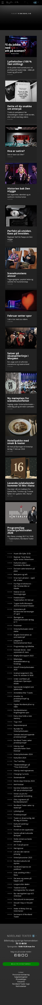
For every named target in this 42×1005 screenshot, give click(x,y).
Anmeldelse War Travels (20, 693)
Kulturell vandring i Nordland (18, 825)
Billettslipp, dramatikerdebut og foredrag (18, 661)
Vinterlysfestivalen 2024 (19, 754)
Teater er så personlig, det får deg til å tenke (21, 819)
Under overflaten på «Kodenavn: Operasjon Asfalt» (19, 681)
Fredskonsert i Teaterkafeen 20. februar (20, 598)
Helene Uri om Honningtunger (16, 593)
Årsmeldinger (21, 979)
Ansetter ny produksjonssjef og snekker (18, 698)
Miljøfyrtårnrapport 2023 (20, 655)
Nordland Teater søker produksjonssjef (19, 741)
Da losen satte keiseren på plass (21, 569)
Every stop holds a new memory (19, 717)
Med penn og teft (17, 574)
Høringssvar (15, 848)
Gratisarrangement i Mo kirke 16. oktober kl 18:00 (20, 674)
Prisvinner (14, 625)
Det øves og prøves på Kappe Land (19, 879)
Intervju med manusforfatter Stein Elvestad (18, 748)
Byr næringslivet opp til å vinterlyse (20, 894)
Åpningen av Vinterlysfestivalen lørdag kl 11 (20, 619)
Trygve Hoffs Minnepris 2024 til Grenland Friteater (20, 604)
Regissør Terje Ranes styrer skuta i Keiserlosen (20, 558)
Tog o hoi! (14, 722)
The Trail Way (16, 761)
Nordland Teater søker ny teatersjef (20, 806)
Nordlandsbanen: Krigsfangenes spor (18, 711)
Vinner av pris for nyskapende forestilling (19, 795)
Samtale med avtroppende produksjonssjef (20, 735)
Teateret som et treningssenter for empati (20, 889)
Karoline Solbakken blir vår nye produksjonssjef (20, 789)
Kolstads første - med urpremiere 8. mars (18, 651)
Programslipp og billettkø (20, 646)
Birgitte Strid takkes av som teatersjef (19, 636)
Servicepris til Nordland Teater (19, 915)
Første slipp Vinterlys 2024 (20, 781)
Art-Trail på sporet (17, 845)
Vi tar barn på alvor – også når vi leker (21, 579)
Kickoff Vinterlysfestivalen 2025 (20, 668)
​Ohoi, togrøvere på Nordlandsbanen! (18, 800)
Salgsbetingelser (21, 977)
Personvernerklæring (21, 974)
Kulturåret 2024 (16, 758)
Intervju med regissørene (20, 770)
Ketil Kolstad (15, 784)
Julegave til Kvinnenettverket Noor (19, 641)
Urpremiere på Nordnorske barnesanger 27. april (20, 611)
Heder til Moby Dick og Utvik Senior (19, 909)
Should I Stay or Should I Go (20, 904)
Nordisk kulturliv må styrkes (18, 862)
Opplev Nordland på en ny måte (20, 705)
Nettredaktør (21, 986)
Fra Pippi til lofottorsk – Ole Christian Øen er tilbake (19, 586)
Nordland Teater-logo (21, 984)
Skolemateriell (16, 777)
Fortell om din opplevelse (20, 830)
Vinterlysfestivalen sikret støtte (20, 630)
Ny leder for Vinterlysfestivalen (17, 730)
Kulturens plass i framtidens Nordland (18, 564)
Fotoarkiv (21, 981)
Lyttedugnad (15, 811)
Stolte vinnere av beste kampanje (19, 840)
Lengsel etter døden (18, 884)
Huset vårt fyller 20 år (19, 553)
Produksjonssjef (16, 814)
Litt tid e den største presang (18, 853)
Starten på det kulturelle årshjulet (20, 834)
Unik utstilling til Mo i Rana (18, 873)
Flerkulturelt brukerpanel (20, 899)
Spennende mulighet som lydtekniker (20, 688)
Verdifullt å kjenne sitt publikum (19, 868)
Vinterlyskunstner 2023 (19, 857)
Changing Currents (18, 774)
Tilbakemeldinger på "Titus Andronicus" (18, 766)
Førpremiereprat (17, 725)
